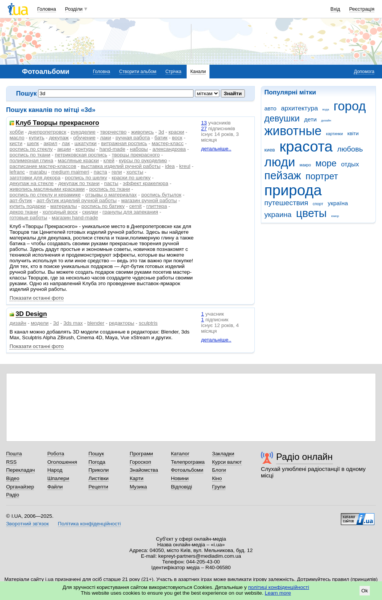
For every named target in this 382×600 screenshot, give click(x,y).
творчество (113, 132)
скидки (90, 212)
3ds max (73, 323)
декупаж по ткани (79, 183)
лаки (105, 137)
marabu (38, 172)
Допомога (364, 71)
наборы (139, 149)
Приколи (98, 470)
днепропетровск (47, 132)
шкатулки (86, 143)
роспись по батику (103, 206)
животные (292, 131)
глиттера (156, 206)
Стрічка (173, 71)
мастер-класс (168, 143)
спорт (318, 203)
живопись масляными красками (47, 189)
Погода (96, 462)
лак (66, 143)
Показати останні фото (37, 298)
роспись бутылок (161, 195)
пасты (111, 183)
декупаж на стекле (32, 183)
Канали (198, 71)
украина (277, 215)
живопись (142, 132)
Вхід (335, 9)
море (325, 163)
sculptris (148, 323)
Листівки (98, 478)
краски (176, 132)
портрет (321, 176)
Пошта (14, 453)
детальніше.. (216, 149)
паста (100, 172)
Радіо (12, 495)
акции (64, 149)
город (350, 106)
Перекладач (20, 470)
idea (169, 166)
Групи (218, 487)
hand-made (112, 149)
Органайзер (20, 487)
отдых (350, 164)
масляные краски (78, 160)
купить (37, 137)
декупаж (59, 137)
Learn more (278, 593)
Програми (141, 453)
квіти (353, 133)
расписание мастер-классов (43, 166)
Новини (180, 478)
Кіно (217, 478)
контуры (85, 149)
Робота (55, 453)
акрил (50, 143)
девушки (282, 118)
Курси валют (227, 462)
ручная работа (132, 137)
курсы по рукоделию (143, 160)
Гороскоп (140, 462)
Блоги (219, 470)
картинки (334, 133)
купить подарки (28, 206)
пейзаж (282, 175)
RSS (11, 462)
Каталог (180, 453)
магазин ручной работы (149, 200)
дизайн (326, 120)
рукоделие (83, 132)
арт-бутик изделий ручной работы (77, 200)
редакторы (121, 323)
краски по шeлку (131, 177)
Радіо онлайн (304, 457)
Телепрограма (188, 462)
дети (310, 119)
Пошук (96, 453)
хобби (17, 132)
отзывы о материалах (111, 195)
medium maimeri (70, 172)
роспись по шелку (86, 177)
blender (95, 323)
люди (279, 162)
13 (204, 123)
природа (293, 190)
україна (338, 203)
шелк (33, 143)
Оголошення (62, 462)
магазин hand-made (75, 217)
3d (161, 132)
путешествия (286, 203)
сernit (135, 206)
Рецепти (98, 487)
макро (305, 165)
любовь (350, 149)
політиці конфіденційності (278, 587)
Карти (136, 478)
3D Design (31, 314)
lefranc (17, 172)
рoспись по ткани (109, 189)
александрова (169, 149)
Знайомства (143, 470)
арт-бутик (21, 200)
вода (325, 109)
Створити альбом (138, 71)
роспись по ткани (30, 155)
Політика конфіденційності (89, 524)
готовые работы (28, 217)
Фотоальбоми (187, 470)
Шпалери (58, 478)
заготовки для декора (35, 177)
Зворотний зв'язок (27, 524)
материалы (63, 206)
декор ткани (24, 212)
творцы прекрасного (136, 155)
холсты (134, 172)
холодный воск (60, 212)
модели (40, 323)
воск (177, 137)
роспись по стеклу (31, 149)
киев (269, 150)
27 (204, 128)
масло (17, 137)
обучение (84, 137)
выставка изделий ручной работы (120, 166)
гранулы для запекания (130, 212)
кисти (16, 143)
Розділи (74, 9)
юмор (335, 216)
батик (161, 137)
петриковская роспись (81, 155)
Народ (54, 470)
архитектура (299, 108)
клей (108, 160)
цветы (311, 213)
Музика (138, 487)
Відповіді (181, 487)
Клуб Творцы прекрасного (57, 123)
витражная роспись (124, 143)
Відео (12, 478)
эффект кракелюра (145, 183)
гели (117, 172)
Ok (364, 591)
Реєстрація (361, 9)
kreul (184, 166)
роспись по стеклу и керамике (45, 195)
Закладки (223, 453)
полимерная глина (31, 160)
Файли (55, 487)
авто (270, 108)
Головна (46, 9)
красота (306, 146)
